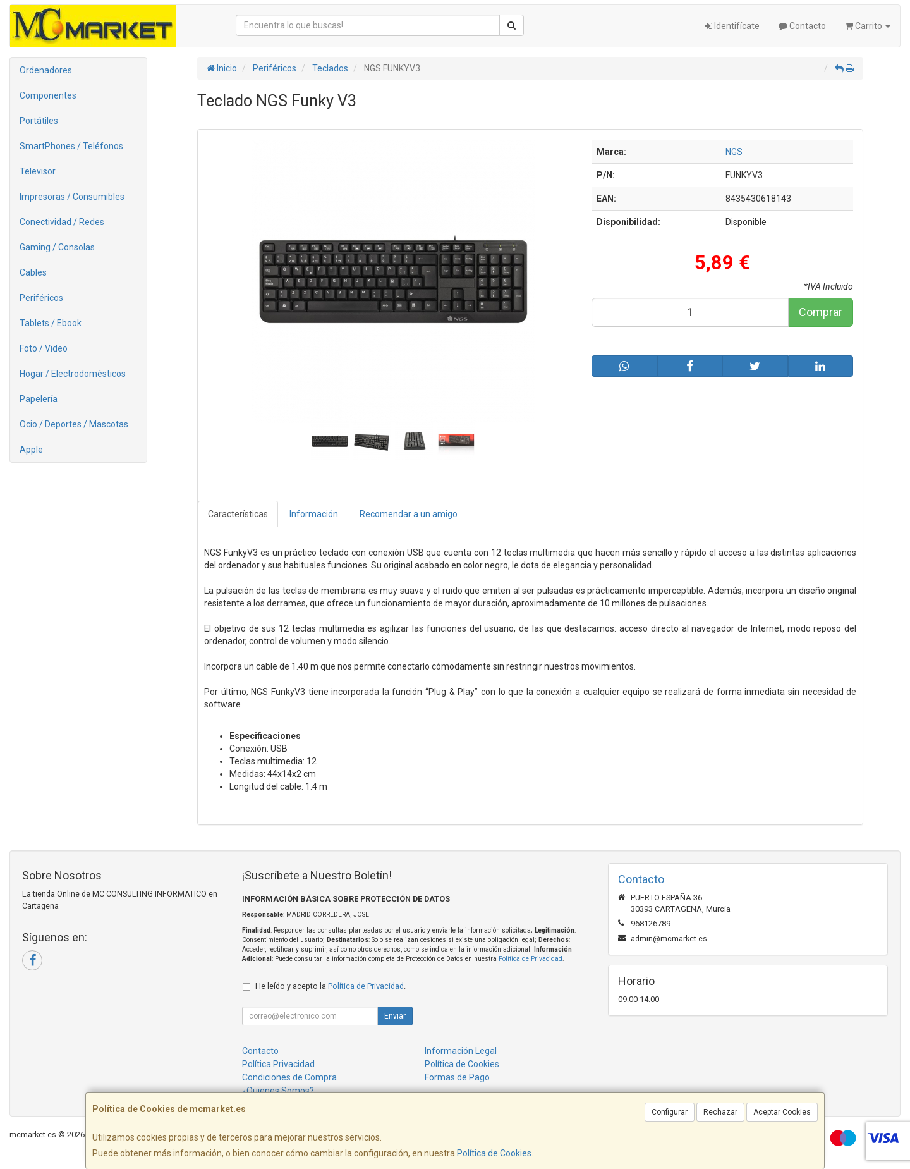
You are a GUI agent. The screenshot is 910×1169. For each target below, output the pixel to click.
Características (238, 514)
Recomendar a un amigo (409, 514)
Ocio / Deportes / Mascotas (74, 424)
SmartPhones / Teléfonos (71, 146)
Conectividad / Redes (62, 222)
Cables (33, 272)
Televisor (38, 171)
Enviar (395, 1016)
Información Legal (461, 1051)
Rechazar (720, 1112)
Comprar (820, 312)
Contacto (802, 26)
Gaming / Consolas (57, 247)
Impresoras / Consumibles (72, 197)
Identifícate (732, 26)
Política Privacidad (278, 1064)
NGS (734, 152)
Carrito (867, 26)
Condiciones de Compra (289, 1077)
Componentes (48, 95)
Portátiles (39, 121)
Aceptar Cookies (782, 1112)
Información (313, 514)
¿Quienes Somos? (278, 1091)
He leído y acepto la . (330, 986)
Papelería (39, 399)
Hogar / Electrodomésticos (73, 374)
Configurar (670, 1112)
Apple (31, 449)
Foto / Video (44, 348)
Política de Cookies (494, 1153)
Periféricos (41, 298)
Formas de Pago (457, 1077)
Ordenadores (46, 70)
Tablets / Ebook (51, 323)
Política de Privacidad (530, 958)
